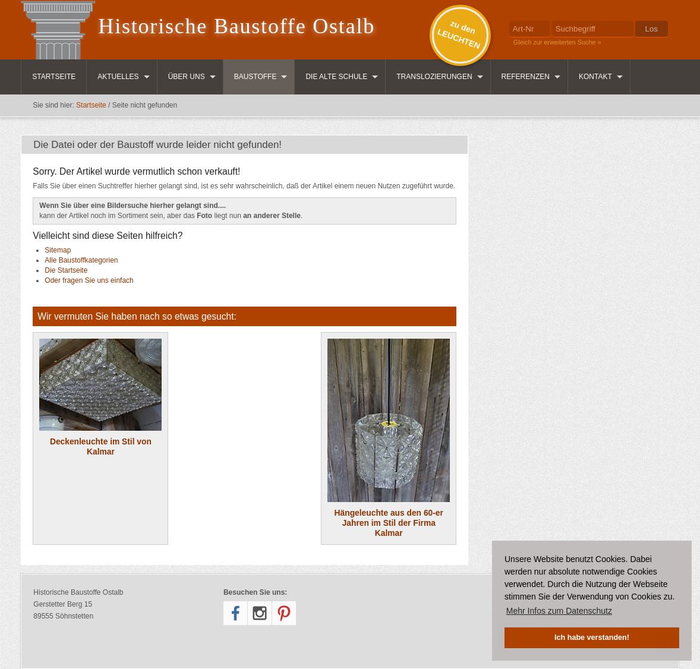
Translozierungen (434, 76)
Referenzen (526, 76)
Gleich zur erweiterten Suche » (557, 42)
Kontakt (595, 76)
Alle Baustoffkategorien (81, 260)
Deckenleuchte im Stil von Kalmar (100, 397)
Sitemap (58, 250)
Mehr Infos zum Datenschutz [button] (559, 611)
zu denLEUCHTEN (458, 34)
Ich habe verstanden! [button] (591, 637)
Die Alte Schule (336, 76)
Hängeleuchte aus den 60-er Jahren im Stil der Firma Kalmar (388, 438)
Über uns (186, 76)
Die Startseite (66, 270)
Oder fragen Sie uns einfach (89, 280)
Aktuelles (117, 76)
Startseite (53, 76)
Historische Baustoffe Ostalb (236, 26)
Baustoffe (255, 76)
